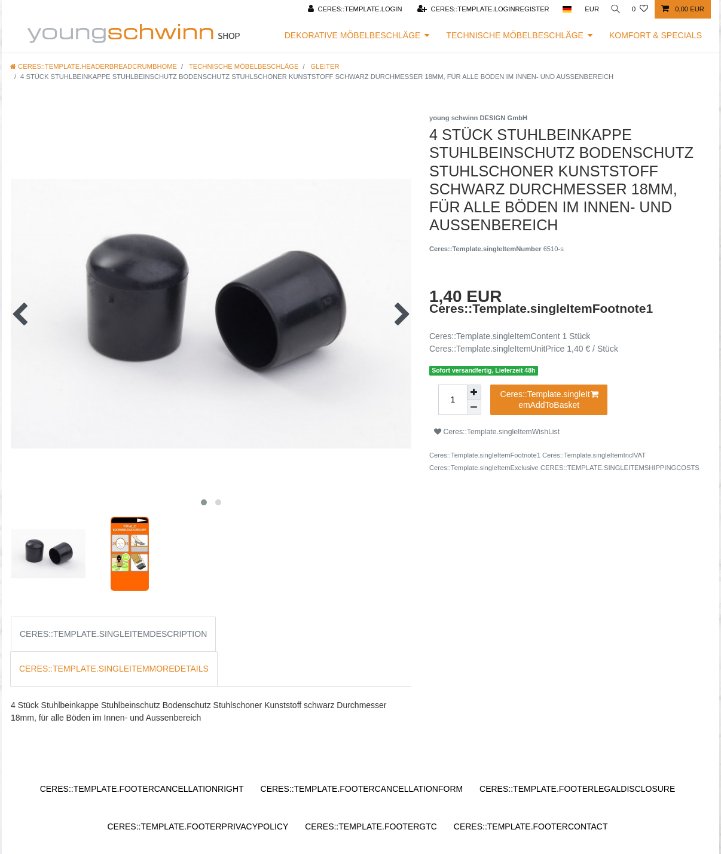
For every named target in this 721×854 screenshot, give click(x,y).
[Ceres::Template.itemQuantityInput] (452, 400)
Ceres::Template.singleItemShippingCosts (619, 467)
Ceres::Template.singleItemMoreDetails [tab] (114, 668)
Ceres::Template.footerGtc (371, 826)
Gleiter (324, 66)
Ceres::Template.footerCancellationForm (362, 789)
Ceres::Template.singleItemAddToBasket (549, 399)
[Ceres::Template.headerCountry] (562, 9)
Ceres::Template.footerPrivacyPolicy (197, 826)
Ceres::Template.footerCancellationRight (142, 789)
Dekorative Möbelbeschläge (353, 35)
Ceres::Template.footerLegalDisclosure (577, 789)
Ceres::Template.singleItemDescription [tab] (113, 634)
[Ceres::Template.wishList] (640, 9)
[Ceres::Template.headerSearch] (613, 9)
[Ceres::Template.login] (350, 9)
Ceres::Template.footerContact (531, 826)
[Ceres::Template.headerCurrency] (587, 9)
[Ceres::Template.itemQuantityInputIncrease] (474, 392)
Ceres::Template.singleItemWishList (497, 432)
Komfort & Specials (655, 35)
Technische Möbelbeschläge (514, 35)
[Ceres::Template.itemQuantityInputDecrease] (474, 407)
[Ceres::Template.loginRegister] (478, 9)
